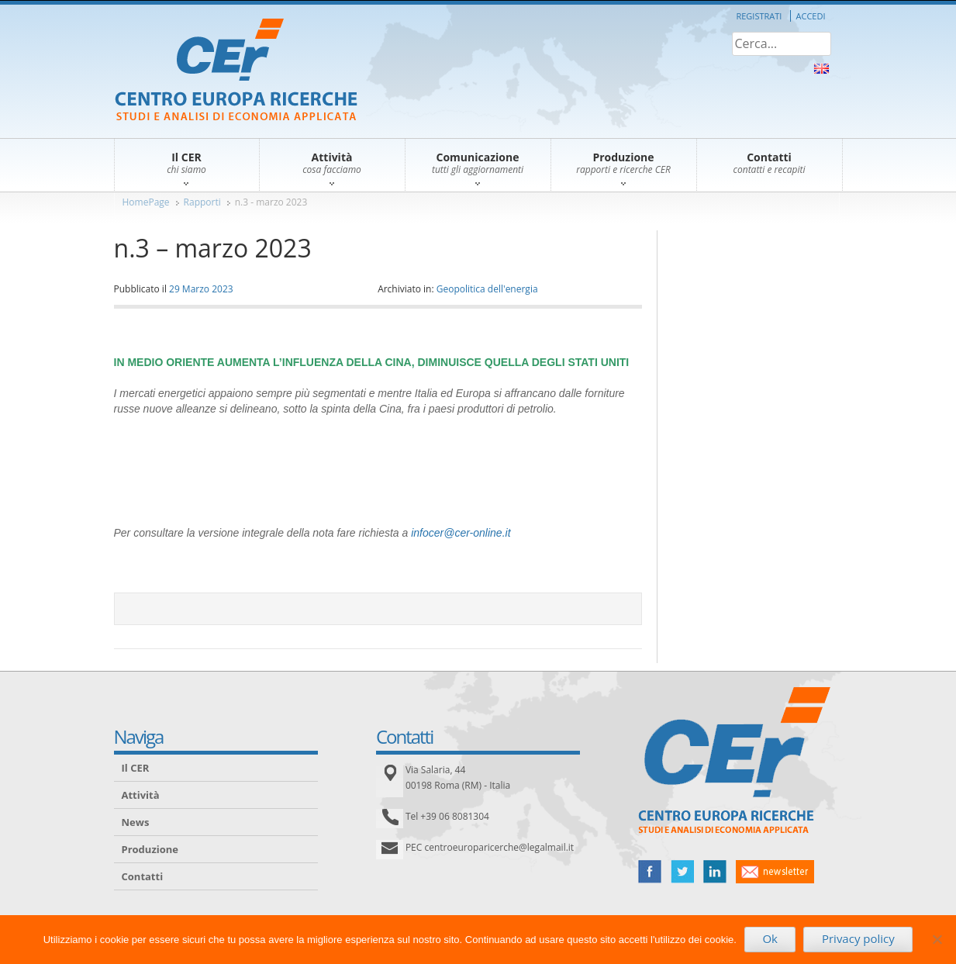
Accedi (811, 16)
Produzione (150, 849)
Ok (770, 938)
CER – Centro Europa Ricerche (236, 71)
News (136, 822)
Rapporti (202, 202)
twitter (682, 871)
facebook (649, 871)
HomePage (146, 202)
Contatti (143, 876)
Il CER (136, 768)
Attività (141, 795)
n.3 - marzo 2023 (271, 202)
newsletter (775, 871)
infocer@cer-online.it (460, 533)
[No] (936, 939)
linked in (714, 871)
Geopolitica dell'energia (487, 288)
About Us (821, 68)
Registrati (759, 16)
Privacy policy (858, 938)
